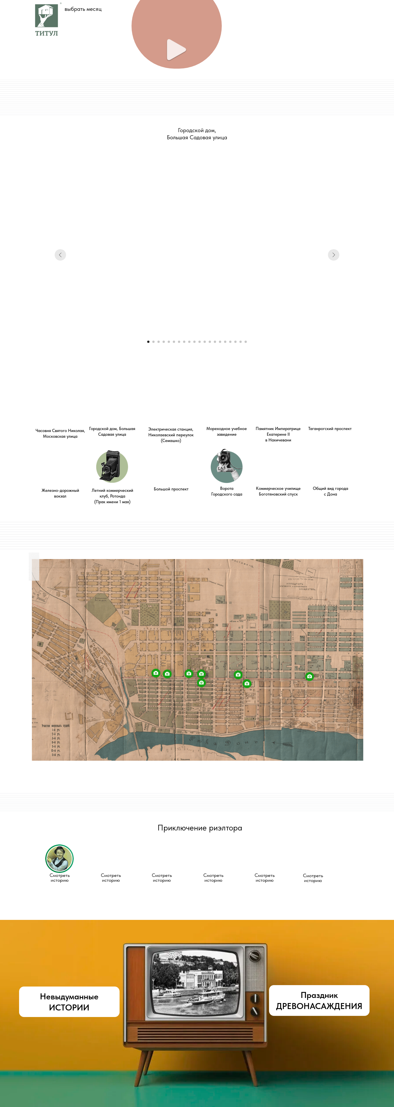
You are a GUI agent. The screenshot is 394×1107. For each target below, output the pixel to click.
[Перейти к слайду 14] (215, 342)
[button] (59, 858)
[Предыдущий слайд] (60, 255)
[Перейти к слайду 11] (199, 342)
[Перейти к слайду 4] (164, 342)
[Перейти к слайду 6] (174, 342)
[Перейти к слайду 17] (230, 342)
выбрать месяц (83, 8)
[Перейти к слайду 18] (235, 342)
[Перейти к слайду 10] (194, 342)
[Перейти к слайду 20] (246, 342)
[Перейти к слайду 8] (184, 342)
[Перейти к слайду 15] (220, 342)
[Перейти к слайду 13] (210, 342)
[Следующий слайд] (333, 255)
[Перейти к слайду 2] (153, 342)
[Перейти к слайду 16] (225, 342)
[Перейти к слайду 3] (158, 342)
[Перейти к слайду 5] (169, 342)
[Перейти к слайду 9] (189, 342)
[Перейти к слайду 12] (205, 342)
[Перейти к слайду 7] (179, 342)
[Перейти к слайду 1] (148, 342)
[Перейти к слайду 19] (240, 342)
